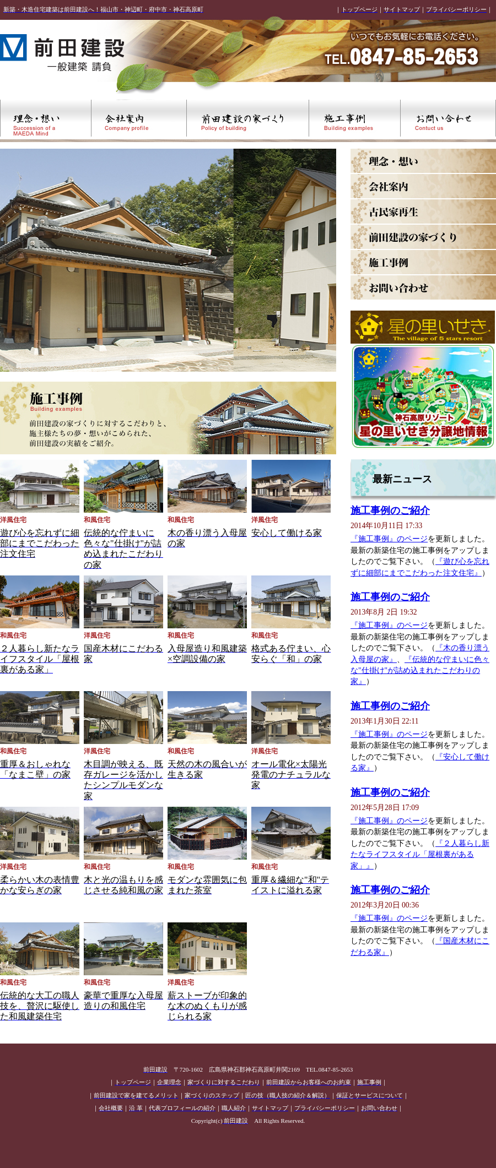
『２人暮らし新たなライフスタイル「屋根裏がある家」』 (420, 854)
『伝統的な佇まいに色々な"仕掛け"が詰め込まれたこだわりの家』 (420, 670)
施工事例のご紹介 (390, 510)
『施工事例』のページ (389, 539)
